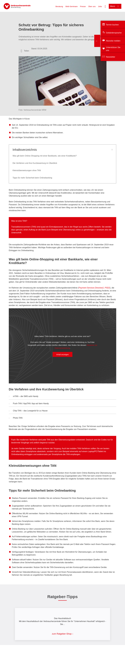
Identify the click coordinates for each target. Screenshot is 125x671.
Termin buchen (112, 25)
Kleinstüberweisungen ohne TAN (27, 170)
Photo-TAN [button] (15, 418)
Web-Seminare (71, 6)
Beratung (59, 6)
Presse (83, 6)
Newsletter (110, 57)
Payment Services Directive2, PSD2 (94, 288)
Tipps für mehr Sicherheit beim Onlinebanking (32, 178)
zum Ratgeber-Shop (62, 634)
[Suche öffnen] (105, 6)
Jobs (100, 6)
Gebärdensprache (114, 33)
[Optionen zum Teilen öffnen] (25, 51)
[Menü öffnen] (115, 6)
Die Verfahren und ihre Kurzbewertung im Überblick (35, 163)
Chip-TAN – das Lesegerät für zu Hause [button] (28, 411)
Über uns (92, 6)
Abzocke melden (113, 41)
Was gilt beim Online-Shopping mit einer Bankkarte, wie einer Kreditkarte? (45, 156)
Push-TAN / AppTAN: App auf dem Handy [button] (29, 403)
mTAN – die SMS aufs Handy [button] (23, 396)
